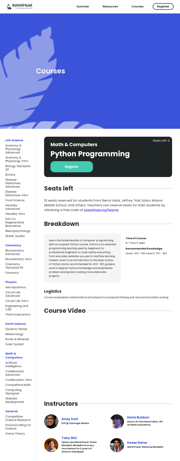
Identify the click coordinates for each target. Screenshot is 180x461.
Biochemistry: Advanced (14, 252)
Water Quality (15, 236)
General (11, 411)
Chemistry (13, 245)
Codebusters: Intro (18, 380)
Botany (10, 174)
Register (163, 6)
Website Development (14, 400)
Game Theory (15, 433)
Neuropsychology (17, 231)
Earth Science (15, 324)
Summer (83, 6)
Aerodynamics (15, 287)
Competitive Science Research (18, 418)
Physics (11, 282)
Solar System (14, 344)
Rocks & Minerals (17, 339)
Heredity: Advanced (12, 207)
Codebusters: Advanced (15, 373)
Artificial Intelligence (13, 364)
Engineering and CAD (16, 307)
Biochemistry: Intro (18, 259)
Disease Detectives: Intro (16, 193)
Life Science (14, 140)
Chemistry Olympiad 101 (14, 265)
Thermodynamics (17, 314)
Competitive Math (18, 385)
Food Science (14, 200)
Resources (110, 6)
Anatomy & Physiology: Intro (16, 159)
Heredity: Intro (15, 214)
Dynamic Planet (16, 329)
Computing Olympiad (13, 391)
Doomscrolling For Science (18, 426)
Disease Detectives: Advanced (13, 183)
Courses (137, 6)
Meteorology (14, 334)
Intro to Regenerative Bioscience (14, 222)
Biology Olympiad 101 (17, 167)
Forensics (12, 272)
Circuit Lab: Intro (16, 301)
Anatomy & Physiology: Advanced (13, 149)
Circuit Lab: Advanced (13, 294)
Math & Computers (14, 355)
